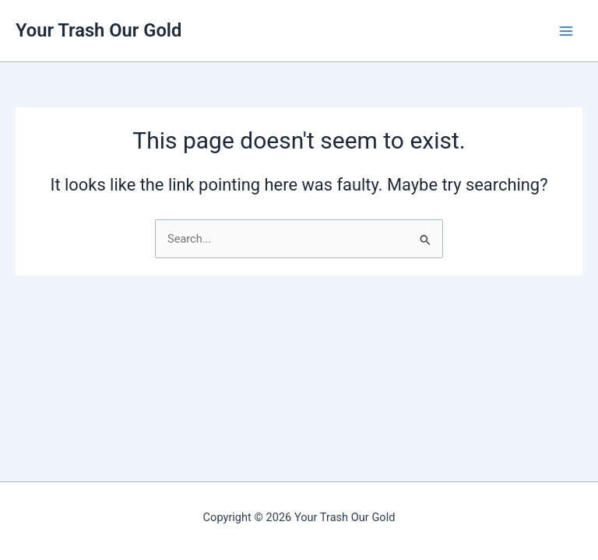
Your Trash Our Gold (98, 30)
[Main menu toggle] (566, 31)
